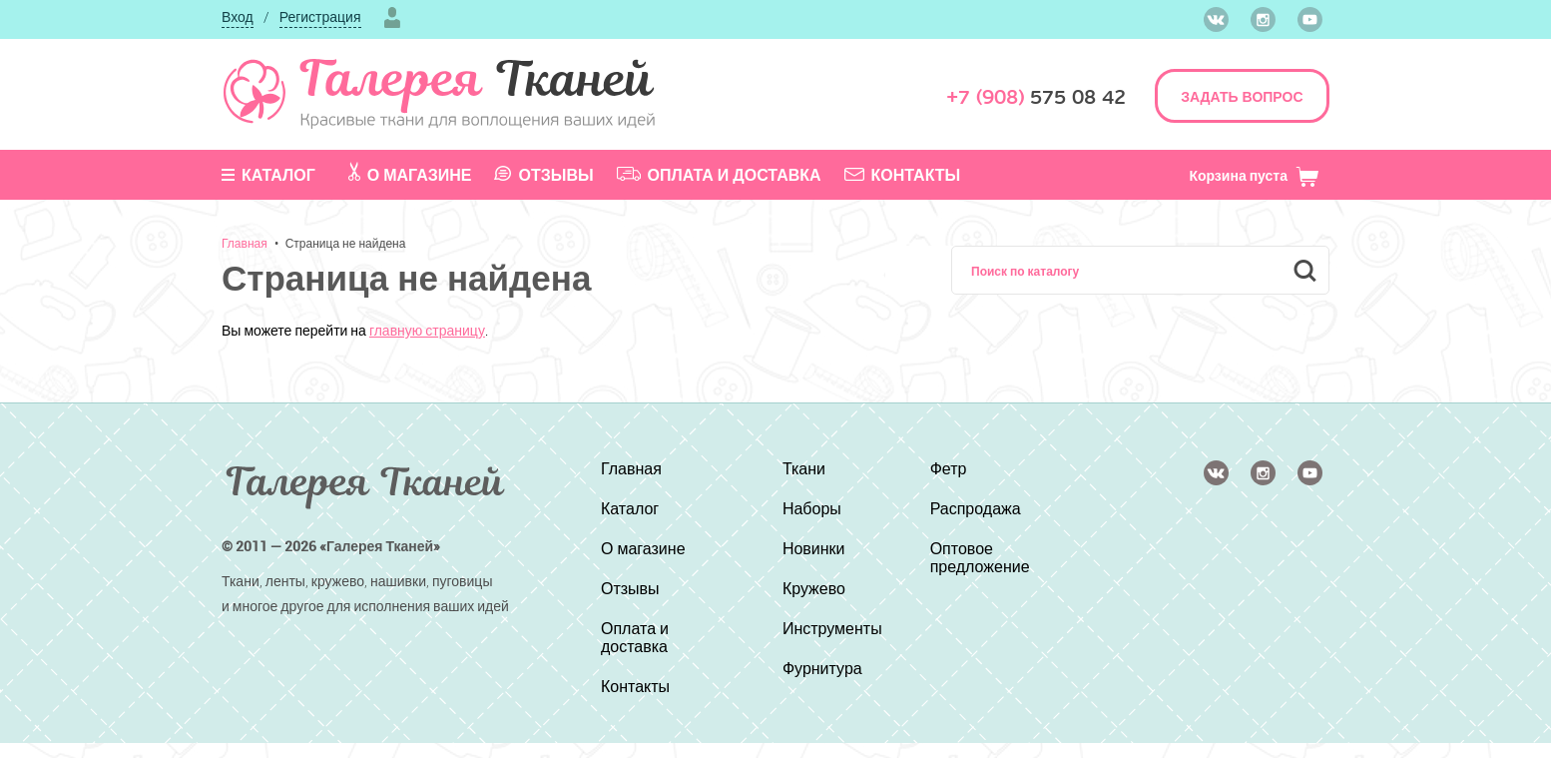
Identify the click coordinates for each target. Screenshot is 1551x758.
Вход (238, 16)
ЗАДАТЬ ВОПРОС (1241, 96)
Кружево (813, 588)
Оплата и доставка (719, 175)
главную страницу (427, 330)
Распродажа (975, 508)
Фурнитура (822, 668)
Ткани (803, 468)
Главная (244, 243)
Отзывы (543, 175)
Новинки (813, 548)
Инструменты (832, 628)
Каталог (268, 175)
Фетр (948, 468)
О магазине (410, 174)
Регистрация (320, 16)
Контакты (902, 175)
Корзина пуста (1254, 175)
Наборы (811, 508)
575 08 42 (1036, 97)
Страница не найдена (345, 243)
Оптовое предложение (980, 557)
